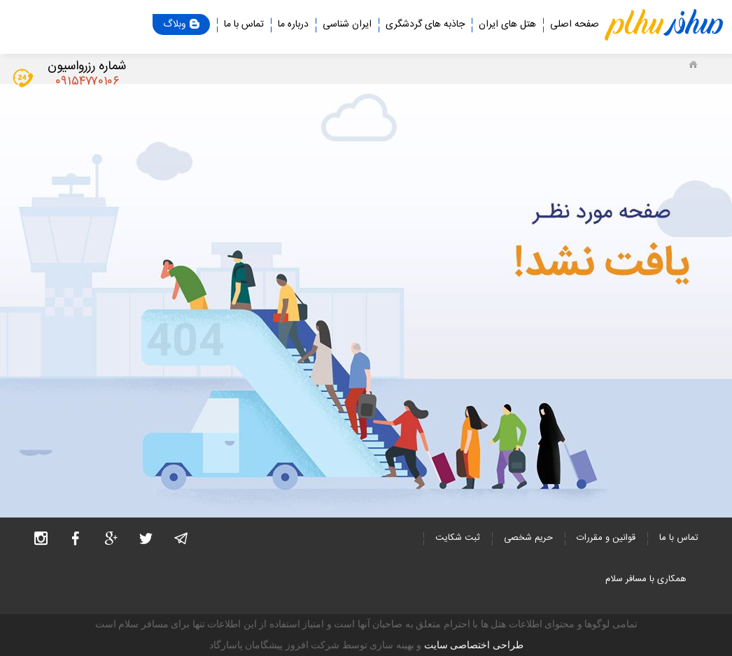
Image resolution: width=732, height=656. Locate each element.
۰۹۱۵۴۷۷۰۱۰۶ (87, 81)
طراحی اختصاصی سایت (473, 645)
